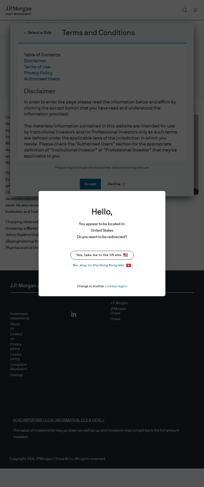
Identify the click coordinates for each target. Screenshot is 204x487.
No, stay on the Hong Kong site (102, 265)
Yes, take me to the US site (102, 255)
